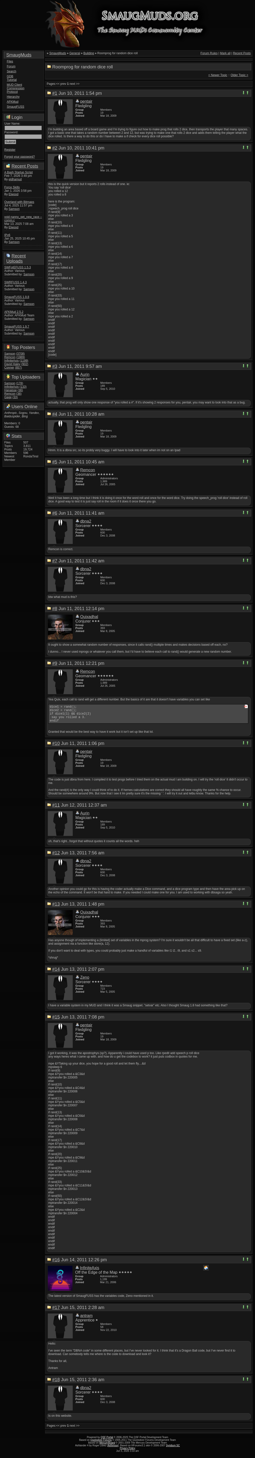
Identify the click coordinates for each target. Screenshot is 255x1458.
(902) (24, 364)
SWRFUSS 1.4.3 (15, 282)
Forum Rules (209, 53)
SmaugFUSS (15, 106)
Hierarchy (13, 96)
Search (11, 71)
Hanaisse (10, 390)
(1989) (20, 357)
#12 (56, 856)
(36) (20, 390)
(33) (15, 397)
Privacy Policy (127, 1452)
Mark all (225, 53)
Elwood (13, 194)
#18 (56, 1383)
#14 (56, 973)
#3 (54, 366)
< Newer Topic (217, 75)
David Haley (12, 364)
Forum (11, 66)
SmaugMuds (18, 54)
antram (86, 1319)
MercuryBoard (107, 1446)
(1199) (24, 360)
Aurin (84, 374)
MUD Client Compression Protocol (15, 88)
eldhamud (15, 179)
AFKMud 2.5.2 (13, 312)
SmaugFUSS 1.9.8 (16, 297)
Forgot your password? (19, 156)
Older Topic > (239, 75)
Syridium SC (173, 1449)
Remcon (9, 357)
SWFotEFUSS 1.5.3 (17, 267)
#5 (54, 461)
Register (9, 149)
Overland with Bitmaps (19, 202)
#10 (56, 747)
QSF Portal (107, 1441)
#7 (54, 560)
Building (88, 53)
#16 (56, 1263)
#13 (56, 907)
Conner (9, 367)
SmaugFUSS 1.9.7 (16, 326)
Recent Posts (24, 166)
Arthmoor (113, 1449)
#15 (56, 1020)
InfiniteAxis (11, 360)
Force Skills (12, 187)
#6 (54, 513)
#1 (54, 93)
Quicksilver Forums (101, 1443)
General (74, 53)
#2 (54, 148)
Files (10, 61)
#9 (54, 663)
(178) (19, 383)
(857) (18, 367)
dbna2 (85, 521)
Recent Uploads (16, 258)
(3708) (20, 353)
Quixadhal (89, 617)
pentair (86, 101)
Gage (7, 397)
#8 (54, 608)
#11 (56, 808)
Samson (14, 209)
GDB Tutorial (12, 78)
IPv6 (7, 235)
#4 (54, 414)
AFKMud (12, 101)
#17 (56, 1311)
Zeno (84, 981)
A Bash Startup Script (18, 172)
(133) (23, 387)
